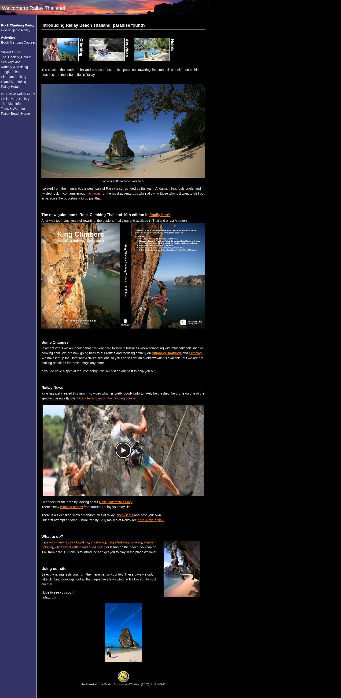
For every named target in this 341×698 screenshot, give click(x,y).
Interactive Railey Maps (18, 94)
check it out (125, 515)
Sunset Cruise (11, 52)
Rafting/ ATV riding (14, 67)
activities (94, 193)
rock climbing (58, 542)
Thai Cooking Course (16, 57)
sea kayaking (79, 542)
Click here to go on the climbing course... (108, 398)
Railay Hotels (10, 87)
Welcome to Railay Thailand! (33, 8)
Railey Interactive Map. (115, 502)
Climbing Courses (18, 42)
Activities (8, 37)
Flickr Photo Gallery (15, 99)
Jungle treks (9, 72)
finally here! (159, 215)
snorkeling (98, 542)
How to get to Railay (15, 30)
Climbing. (195, 353)
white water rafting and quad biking (80, 547)
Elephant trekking (13, 77)
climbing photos (71, 507)
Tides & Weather (13, 109)
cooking (136, 542)
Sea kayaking (11, 62)
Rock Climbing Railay (17, 25)
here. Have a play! (151, 520)
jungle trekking (118, 542)
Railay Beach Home (15, 113)
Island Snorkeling (13, 82)
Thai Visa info (11, 104)
